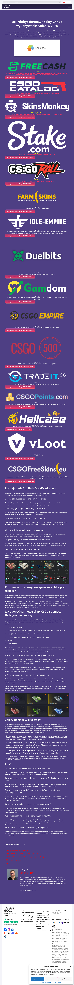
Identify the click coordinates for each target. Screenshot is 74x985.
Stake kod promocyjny (42, 915)
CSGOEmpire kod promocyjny (40, 922)
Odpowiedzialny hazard (27, 912)
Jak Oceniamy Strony (27, 916)
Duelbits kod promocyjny (43, 919)
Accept (34, 979)
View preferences (64, 979)
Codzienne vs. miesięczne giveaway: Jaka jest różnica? (22, 853)
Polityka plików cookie (27, 919)
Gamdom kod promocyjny (43, 925)
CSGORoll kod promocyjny (43, 914)
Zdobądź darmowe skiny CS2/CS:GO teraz (20, 77)
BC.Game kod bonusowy (42, 932)
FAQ (7, 863)
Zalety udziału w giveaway (13, 860)
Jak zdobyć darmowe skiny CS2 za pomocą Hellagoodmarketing (25, 857)
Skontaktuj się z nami (27, 921)
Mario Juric (26, 872)
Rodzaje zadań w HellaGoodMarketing (17, 850)
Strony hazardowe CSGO (43, 912)
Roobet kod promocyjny (43, 917)
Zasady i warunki (25, 914)
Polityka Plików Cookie (46, 982)
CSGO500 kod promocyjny (43, 930)
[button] (70, 966)
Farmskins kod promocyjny (40, 927)
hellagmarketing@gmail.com (60, 919)
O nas (22, 910)
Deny (47, 979)
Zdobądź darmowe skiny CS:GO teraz (18, 429)
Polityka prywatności (27, 918)
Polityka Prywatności (57, 982)
